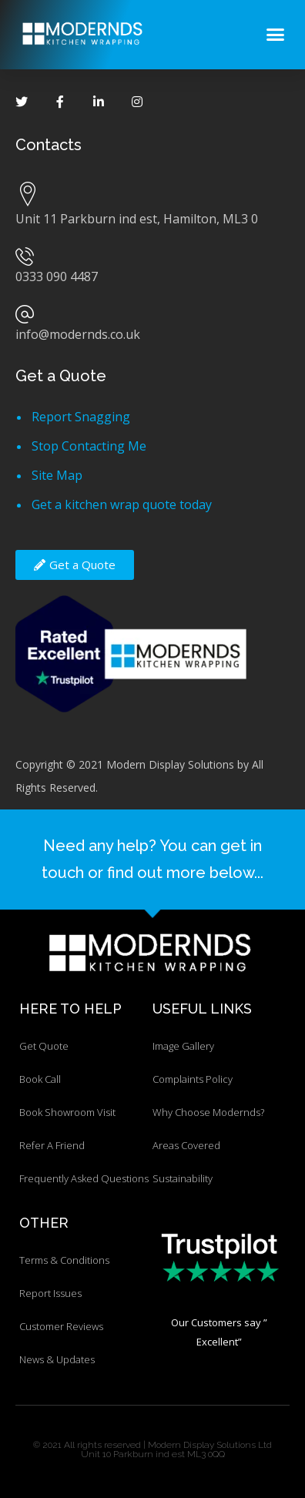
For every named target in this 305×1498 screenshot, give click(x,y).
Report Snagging (81, 416)
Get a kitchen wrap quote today (122, 504)
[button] (275, 34)
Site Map (57, 475)
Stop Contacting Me (89, 445)
